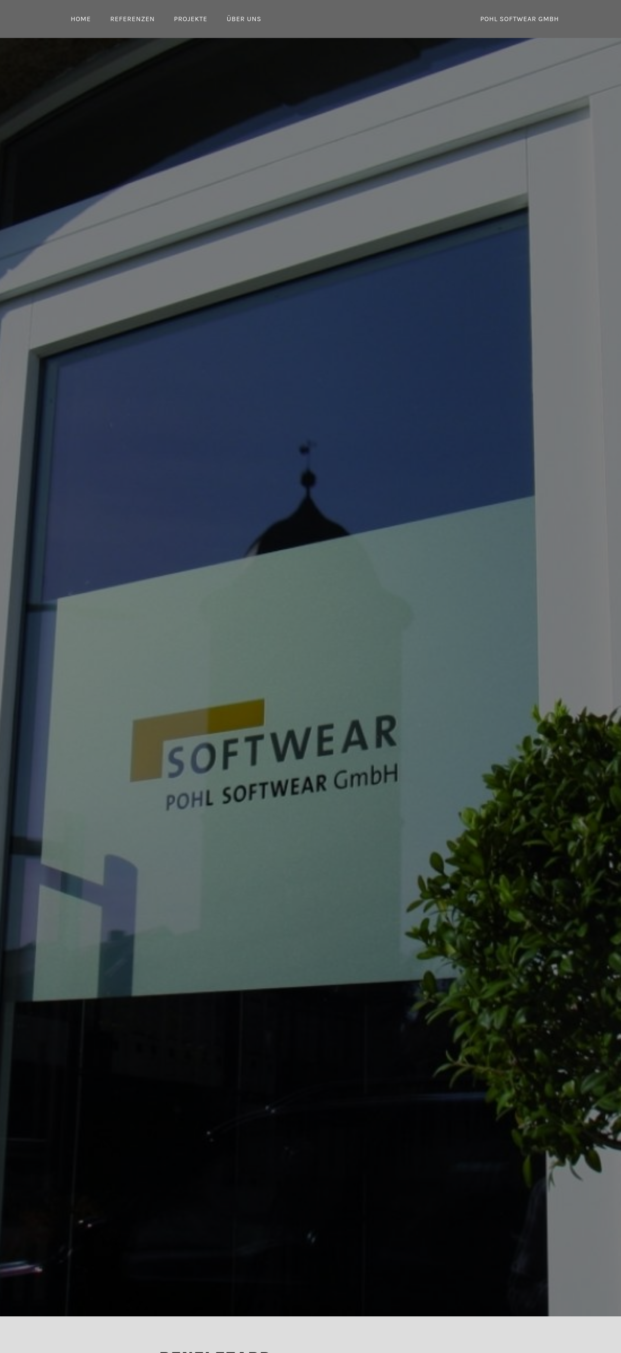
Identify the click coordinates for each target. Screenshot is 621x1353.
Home (81, 19)
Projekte (190, 19)
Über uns (243, 19)
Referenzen (132, 19)
